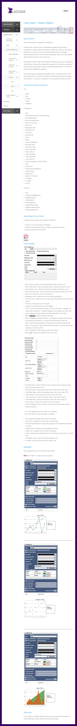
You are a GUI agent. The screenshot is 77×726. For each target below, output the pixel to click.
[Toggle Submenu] (17, 24)
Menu (66, 11)
